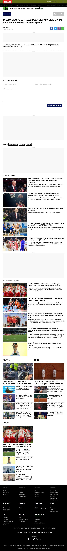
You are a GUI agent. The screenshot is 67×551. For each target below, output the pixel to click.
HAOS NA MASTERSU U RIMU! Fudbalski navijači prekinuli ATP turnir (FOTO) (55, 405)
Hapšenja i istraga (39, 492)
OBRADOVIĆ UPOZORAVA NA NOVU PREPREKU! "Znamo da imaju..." (46, 209)
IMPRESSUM (19, 545)
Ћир (49, 1)
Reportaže (33, 5)
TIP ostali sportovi (8, 521)
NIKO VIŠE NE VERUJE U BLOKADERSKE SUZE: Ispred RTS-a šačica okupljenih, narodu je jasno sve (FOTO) (24, 415)
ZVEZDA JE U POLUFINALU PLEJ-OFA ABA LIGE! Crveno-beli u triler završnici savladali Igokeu (33, 21)
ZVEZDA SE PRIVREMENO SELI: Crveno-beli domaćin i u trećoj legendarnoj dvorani (46, 239)
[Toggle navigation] (62, 2)
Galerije (37, 532)
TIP (43, 5)
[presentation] (23, 107)
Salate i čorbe (54, 492)
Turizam (52, 528)
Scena (31, 532)
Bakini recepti (54, 494)
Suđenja (37, 494)
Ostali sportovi (22, 8)
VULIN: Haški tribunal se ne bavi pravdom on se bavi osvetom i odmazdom (24, 388)
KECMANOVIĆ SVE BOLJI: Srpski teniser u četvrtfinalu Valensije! (55, 414)
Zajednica (37, 519)
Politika (6, 360)
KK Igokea (22, 144)
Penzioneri (22, 494)
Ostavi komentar (54, 105)
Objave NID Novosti (59, 545)
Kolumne (5, 494)
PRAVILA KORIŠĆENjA (48, 545)
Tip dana (5, 519)
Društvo (6, 5)
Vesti (2, 5)
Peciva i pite (53, 498)
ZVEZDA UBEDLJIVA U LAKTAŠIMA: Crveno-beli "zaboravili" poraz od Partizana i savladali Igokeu (43, 194)
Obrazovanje (22, 496)
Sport (39, 5)
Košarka (11, 8)
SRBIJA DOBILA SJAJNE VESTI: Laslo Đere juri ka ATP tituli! (54, 396)
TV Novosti (22, 521)
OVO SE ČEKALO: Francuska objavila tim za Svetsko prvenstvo (44, 344)
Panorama (47, 5)
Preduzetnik (6, 509)
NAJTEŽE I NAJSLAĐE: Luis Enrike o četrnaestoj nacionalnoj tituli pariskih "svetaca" (24, 469)
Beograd (53, 5)
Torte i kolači (53, 491)
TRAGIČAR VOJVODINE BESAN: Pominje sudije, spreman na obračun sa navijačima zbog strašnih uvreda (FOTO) (46, 330)
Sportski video (30, 8)
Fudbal (6, 423)
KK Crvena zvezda (13, 144)
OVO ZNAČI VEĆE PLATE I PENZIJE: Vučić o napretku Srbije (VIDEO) (24, 396)
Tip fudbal (6, 517)
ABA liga (29, 144)
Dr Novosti (64, 5)
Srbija (39, 528)
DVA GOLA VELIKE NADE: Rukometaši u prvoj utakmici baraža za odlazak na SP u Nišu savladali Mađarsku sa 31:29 (45, 315)
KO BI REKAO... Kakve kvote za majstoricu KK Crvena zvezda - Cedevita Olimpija (45, 299)
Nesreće (37, 496)
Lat (47, 1)
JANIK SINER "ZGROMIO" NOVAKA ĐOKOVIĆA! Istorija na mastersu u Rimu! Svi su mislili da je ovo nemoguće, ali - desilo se (55, 389)
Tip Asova (6, 523)
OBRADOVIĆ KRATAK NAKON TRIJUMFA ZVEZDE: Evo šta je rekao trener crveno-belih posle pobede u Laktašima (45, 180)
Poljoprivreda (6, 508)
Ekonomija (22, 5)
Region (21, 508)
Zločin (36, 491)
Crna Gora (45, 528)
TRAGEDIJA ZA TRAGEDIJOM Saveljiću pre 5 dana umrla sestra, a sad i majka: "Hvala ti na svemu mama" (24, 477)
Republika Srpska (22, 532)
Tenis (15, 8)
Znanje (36, 521)
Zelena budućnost (39, 523)
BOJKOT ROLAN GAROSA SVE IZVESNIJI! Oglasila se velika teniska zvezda (48, 384)
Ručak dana (53, 496)
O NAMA (6, 545)
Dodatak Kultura (23, 519)
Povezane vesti (9, 176)
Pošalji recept (54, 500)
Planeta (28, 5)
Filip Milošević (6, 27)
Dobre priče (6, 492)
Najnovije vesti (46, 532)
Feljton (21, 492)
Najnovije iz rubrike (11, 281)
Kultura (58, 5)
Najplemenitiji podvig (40, 508)
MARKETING (27, 545)
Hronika (11, 5)
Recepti (16, 5)
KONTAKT (12, 545)
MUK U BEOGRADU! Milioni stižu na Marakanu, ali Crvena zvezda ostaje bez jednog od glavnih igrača (44, 284)
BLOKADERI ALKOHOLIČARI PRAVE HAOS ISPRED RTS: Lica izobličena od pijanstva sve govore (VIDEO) (24, 406)
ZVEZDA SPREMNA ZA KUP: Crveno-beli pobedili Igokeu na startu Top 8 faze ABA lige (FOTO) (46, 224)
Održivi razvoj (40, 515)
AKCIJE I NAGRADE (36, 545)
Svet (20, 506)
